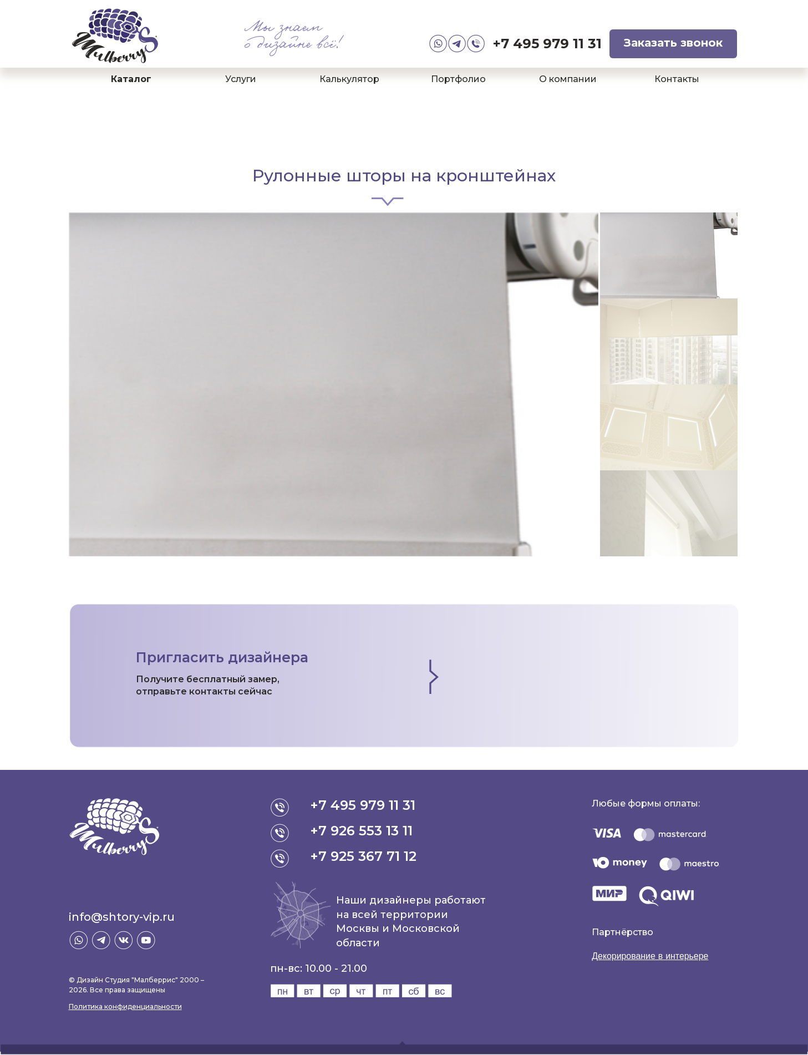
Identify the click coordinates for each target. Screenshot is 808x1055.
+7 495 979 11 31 (547, 43)
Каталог (131, 79)
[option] (334, 384)
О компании (568, 79)
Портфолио (458, 79)
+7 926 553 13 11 (362, 830)
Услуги (240, 79)
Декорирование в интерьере (650, 956)
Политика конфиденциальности (125, 1006)
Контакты (676, 79)
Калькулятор (349, 79)
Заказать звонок (673, 42)
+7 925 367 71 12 (364, 856)
